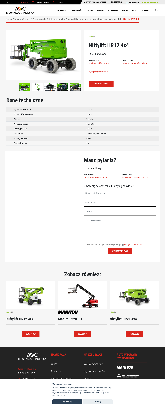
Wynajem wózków (93, 363)
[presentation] (9, 85)
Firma (100, 10)
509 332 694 (128, 60)
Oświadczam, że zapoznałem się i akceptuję (104, 244)
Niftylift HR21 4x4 (123, 319)
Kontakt (146, 10)
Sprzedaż (77, 10)
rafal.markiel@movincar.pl (100, 63)
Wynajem (62, 10)
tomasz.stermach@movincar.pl (136, 63)
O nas (54, 363)
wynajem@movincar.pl (98, 71)
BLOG (134, 10)
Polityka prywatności (133, 244)
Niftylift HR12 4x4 (19, 319)
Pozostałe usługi (118, 10)
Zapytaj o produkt (101, 84)
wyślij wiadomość (120, 251)
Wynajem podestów (94, 371)
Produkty (56, 371)
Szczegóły (31, 334)
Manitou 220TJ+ (70, 319)
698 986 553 (94, 60)
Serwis (89, 10)
